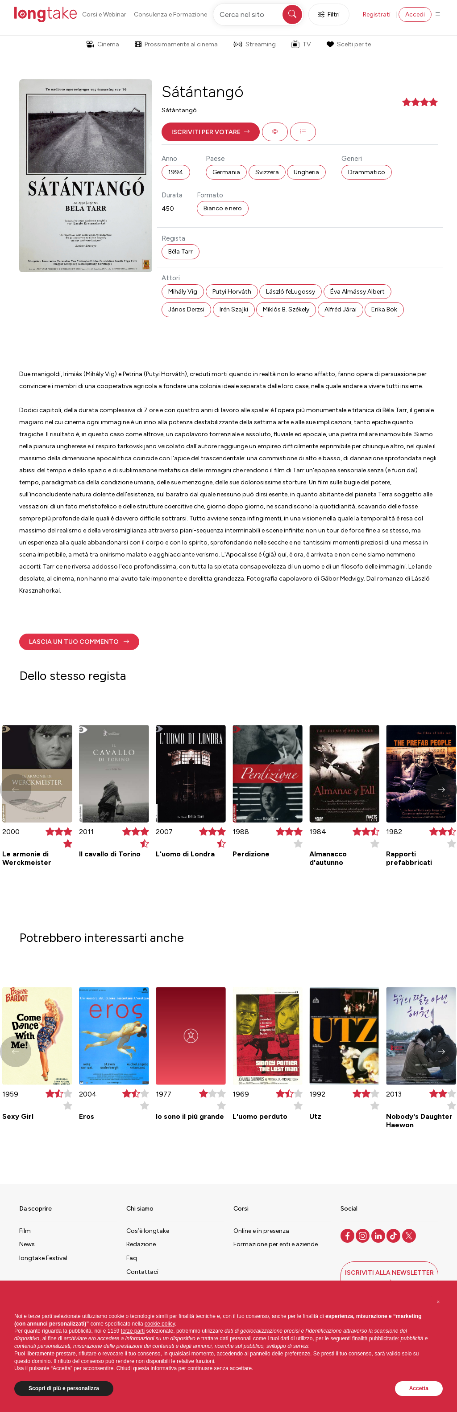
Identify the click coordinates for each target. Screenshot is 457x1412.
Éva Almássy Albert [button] (357, 291)
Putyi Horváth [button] (231, 291)
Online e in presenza (261, 1231)
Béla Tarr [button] (180, 251)
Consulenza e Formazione (170, 14)
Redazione (141, 1244)
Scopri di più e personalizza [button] (64, 1388)
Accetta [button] (418, 1388)
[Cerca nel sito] (258, 14)
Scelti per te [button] (348, 44)
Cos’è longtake (147, 1231)
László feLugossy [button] (290, 291)
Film (25, 1231)
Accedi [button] (415, 14)
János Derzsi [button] (186, 309)
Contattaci (142, 1272)
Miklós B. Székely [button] (286, 309)
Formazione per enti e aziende (275, 1244)
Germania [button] (226, 172)
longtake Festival (43, 1258)
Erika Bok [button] (384, 309)
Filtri (329, 14)
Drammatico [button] (366, 172)
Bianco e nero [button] (223, 208)
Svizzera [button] (267, 172)
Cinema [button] (102, 44)
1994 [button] (175, 172)
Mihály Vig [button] (182, 291)
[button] (211, 132)
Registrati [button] (377, 14)
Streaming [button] (254, 44)
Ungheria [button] (306, 172)
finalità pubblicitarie (375, 1338)
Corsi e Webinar (104, 14)
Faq (131, 1258)
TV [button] (301, 44)
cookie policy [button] (160, 1324)
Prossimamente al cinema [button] (176, 44)
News (27, 1244)
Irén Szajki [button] (234, 309)
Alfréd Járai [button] (340, 309)
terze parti (133, 1331)
